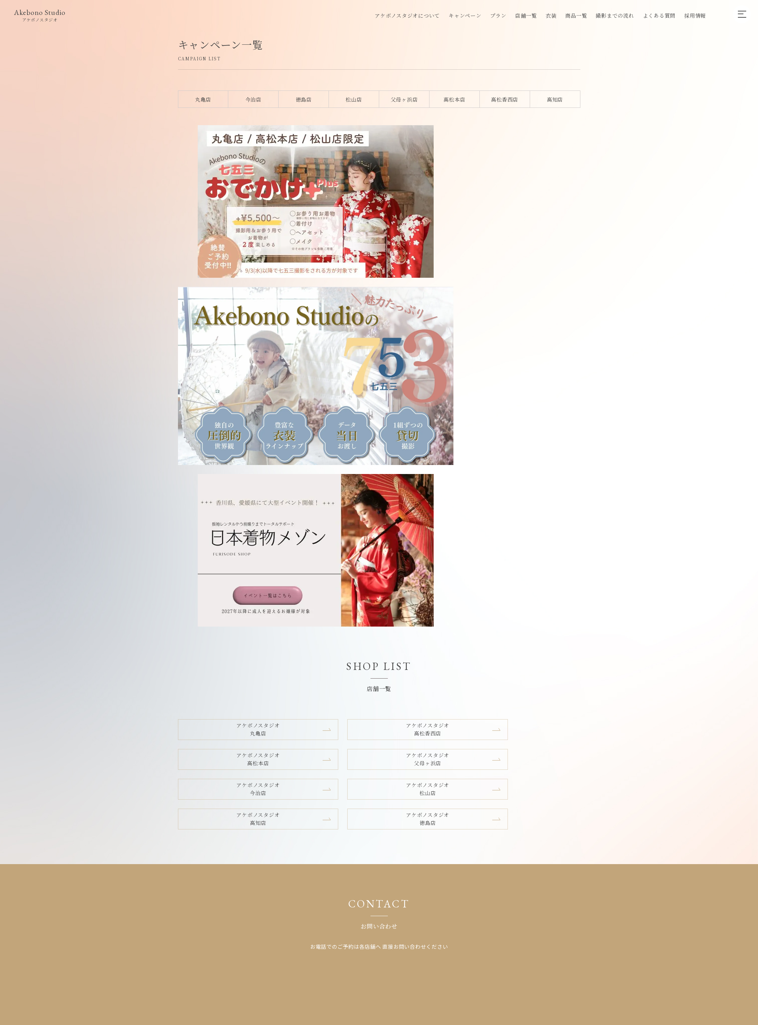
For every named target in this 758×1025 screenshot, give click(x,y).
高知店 (555, 99)
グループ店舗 (406, 649)
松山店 (354, 99)
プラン (498, 15)
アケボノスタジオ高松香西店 (327, 310)
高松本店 (454, 99)
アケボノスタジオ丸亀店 (224, 310)
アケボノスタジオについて (407, 15)
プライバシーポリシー (515, 649)
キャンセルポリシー (455, 649)
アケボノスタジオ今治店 (224, 340)
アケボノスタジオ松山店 (327, 340)
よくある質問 (659, 15)
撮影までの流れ (615, 15)
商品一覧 (576, 15)
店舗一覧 (526, 15)
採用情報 (695, 15)
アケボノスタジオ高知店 (430, 340)
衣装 (551, 15)
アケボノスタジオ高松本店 (430, 310)
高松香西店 (504, 99)
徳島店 (304, 99)
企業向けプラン (361, 649)
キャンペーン (465, 15)
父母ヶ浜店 (404, 99)
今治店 (253, 99)
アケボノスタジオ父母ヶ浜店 (532, 310)
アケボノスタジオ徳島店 (532, 340)
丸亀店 (203, 99)
